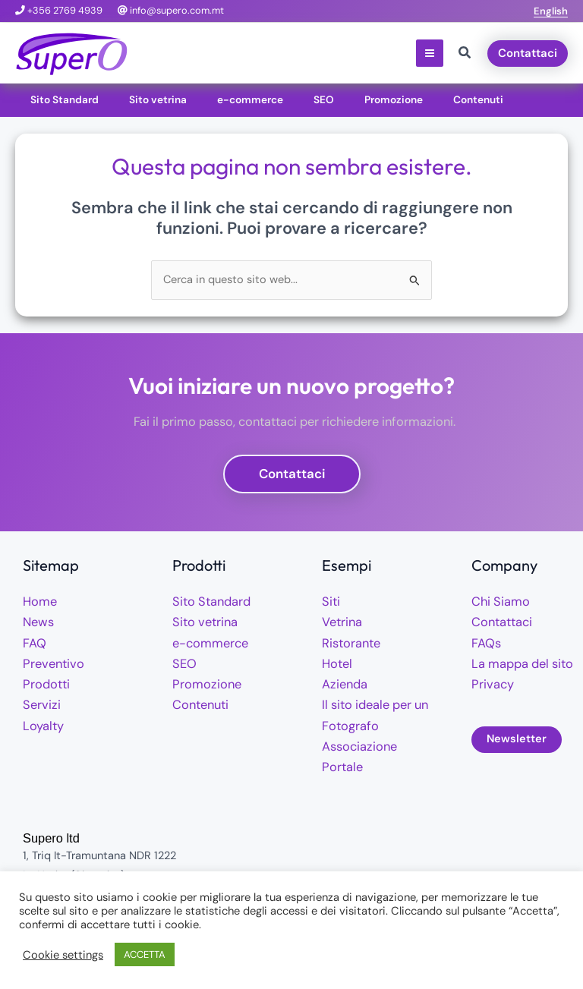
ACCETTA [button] (144, 954)
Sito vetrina (202, 621)
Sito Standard (207, 601)
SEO (182, 661)
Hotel (335, 661)
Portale (340, 761)
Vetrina (340, 621)
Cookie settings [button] (63, 955)
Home (38, 601)
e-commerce (205, 642)
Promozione (202, 681)
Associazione (355, 741)
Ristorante (348, 642)
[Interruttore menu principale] (429, 53)
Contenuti (197, 701)
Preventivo (50, 661)
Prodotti (44, 681)
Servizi (39, 701)
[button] (551, 11)
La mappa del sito (517, 661)
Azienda (342, 681)
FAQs (484, 642)
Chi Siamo (497, 601)
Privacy (490, 681)
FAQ (33, 642)
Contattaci (499, 621)
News (36, 621)
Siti (330, 601)
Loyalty (41, 721)
